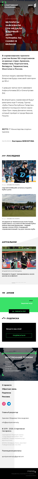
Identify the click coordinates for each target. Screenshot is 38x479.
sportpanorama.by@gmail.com (13, 456)
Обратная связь (9, 389)
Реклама (6, 397)
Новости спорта (11, 18)
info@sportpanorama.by (10, 422)
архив (8, 293)
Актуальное (9, 242)
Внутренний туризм (19, 357)
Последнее (11, 156)
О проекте (7, 385)
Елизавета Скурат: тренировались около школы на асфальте (18, 275)
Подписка (6, 393)
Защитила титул (26, 303)
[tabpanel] (19, 263)
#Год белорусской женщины (12, 271)
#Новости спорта (13, 184)
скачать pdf (20, 311)
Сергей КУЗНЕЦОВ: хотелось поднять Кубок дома (17, 189)
